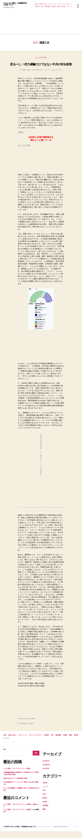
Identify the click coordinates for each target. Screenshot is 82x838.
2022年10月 (46, 771)
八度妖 (28, 76)
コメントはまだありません (55, 76)
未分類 (63, 8)
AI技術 (70, 5)
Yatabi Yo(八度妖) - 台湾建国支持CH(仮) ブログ (16, 4)
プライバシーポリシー (43, 5)
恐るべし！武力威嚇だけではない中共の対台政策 (41, 67)
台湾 (51, 3)
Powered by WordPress (65, 833)
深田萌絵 (64, 5)
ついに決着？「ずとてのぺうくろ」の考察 (16, 775)
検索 (4, 756)
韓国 (58, 8)
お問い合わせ (58, 3)
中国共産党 (23, 730)
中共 (58, 5)
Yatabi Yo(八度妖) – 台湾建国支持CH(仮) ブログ (25, 833)
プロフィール (68, 3)
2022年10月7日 (38, 76)
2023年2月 (46, 768)
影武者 (54, 5)
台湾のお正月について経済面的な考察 (15, 785)
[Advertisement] (41, 23)
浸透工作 (32, 730)
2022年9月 (46, 775)
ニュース (69, 8)
